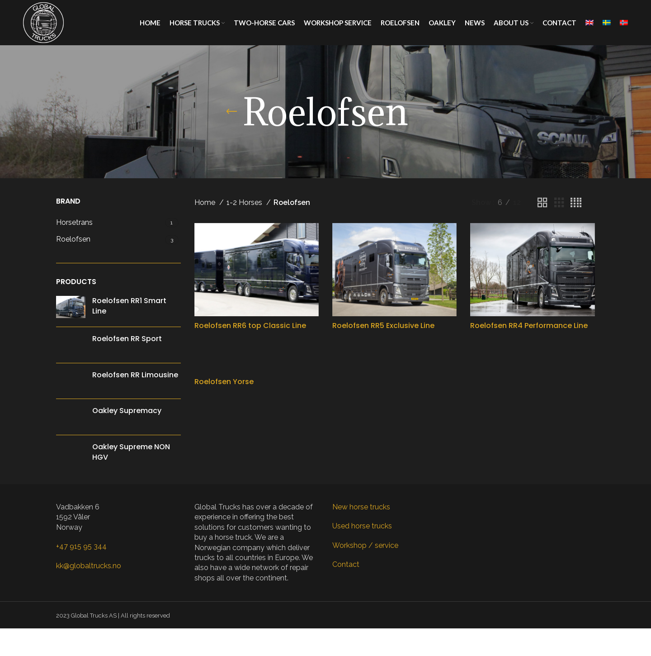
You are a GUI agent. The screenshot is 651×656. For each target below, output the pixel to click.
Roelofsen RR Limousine (135, 375)
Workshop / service (365, 545)
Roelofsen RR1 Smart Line (129, 306)
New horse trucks (361, 507)
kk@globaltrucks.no (88, 565)
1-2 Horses (245, 202)
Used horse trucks (362, 526)
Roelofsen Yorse (224, 381)
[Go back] (231, 112)
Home (205, 202)
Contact (345, 564)
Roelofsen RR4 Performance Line (529, 325)
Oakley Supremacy (126, 411)
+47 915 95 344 (81, 546)
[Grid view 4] (576, 202)
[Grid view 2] (542, 202)
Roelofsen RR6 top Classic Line (250, 325)
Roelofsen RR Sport (127, 339)
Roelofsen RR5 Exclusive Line (383, 325)
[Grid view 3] (559, 202)
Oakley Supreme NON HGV (131, 452)
